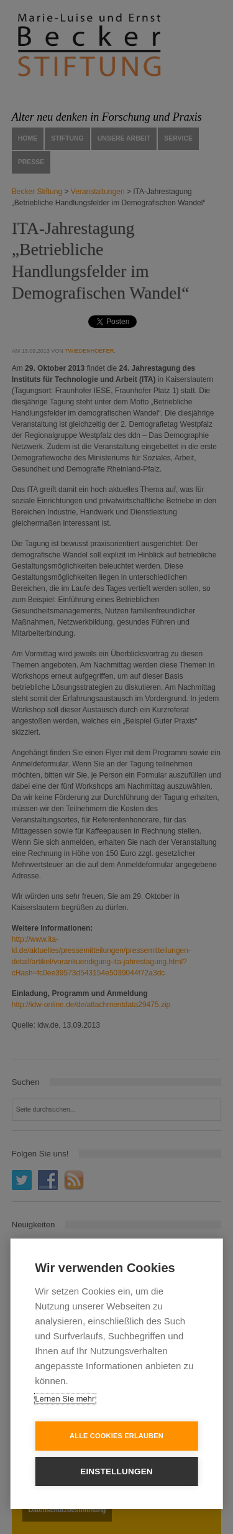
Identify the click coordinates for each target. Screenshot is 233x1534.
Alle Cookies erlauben (116, 1435)
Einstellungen (116, 1471)
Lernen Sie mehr (64, 1398)
